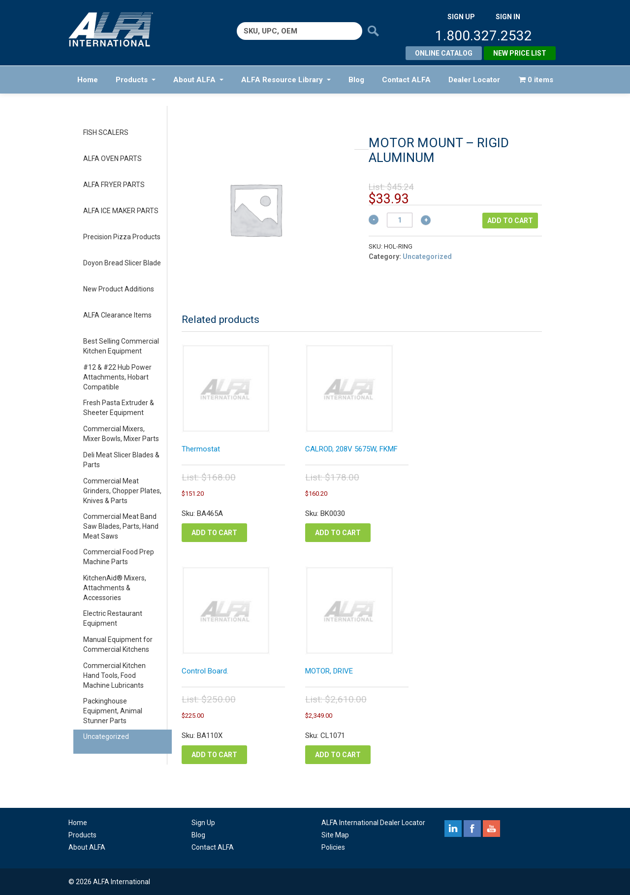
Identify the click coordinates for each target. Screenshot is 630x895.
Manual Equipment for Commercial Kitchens (118, 644)
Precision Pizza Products (121, 237)
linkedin (453, 828)
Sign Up (203, 823)
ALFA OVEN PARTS (112, 158)
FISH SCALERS (105, 132)
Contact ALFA (406, 79)
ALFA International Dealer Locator (373, 823)
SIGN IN (508, 17)
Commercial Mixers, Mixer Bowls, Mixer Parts (121, 434)
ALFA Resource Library (286, 79)
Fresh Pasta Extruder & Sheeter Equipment (118, 407)
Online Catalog (443, 53)
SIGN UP (461, 17)
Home (87, 79)
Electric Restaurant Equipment (112, 618)
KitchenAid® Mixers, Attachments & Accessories (114, 588)
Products (136, 79)
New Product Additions (118, 289)
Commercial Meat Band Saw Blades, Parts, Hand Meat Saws (120, 526)
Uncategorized (106, 736)
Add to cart (510, 220)
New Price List (519, 53)
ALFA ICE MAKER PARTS (120, 211)
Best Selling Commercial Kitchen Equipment (121, 346)
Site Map (335, 835)
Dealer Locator (474, 79)
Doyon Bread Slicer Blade (122, 263)
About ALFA (198, 79)
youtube (491, 828)
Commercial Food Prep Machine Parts (118, 557)
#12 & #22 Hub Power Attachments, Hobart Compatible (117, 377)
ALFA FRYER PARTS (114, 185)
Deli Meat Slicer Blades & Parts (121, 460)
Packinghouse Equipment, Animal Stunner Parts (112, 711)
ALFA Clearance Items (117, 315)
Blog (356, 79)
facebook (472, 828)
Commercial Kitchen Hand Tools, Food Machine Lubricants (114, 675)
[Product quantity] (399, 220)
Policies (333, 847)
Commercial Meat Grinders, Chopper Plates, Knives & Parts (122, 491)
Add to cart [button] (214, 533)
